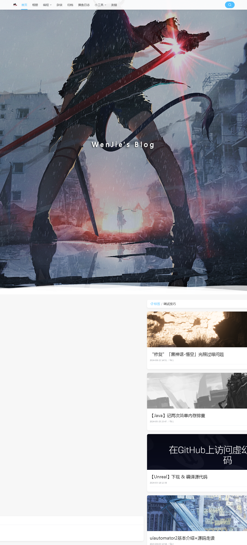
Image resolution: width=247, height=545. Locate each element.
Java (229, 421)
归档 (70, 5)
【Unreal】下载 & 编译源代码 (103, 476)
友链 (114, 5)
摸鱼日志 (84, 5)
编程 (46, 5)
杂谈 (59, 5)
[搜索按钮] (230, 5)
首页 (24, 5)
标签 (79, 304)
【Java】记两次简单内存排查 (101, 415)
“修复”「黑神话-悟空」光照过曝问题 (111, 354)
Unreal (228, 360)
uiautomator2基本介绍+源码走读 (106, 538)
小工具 (99, 5)
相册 (35, 5)
